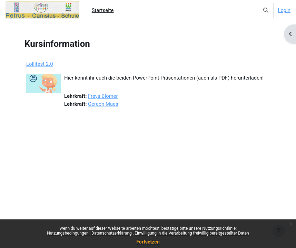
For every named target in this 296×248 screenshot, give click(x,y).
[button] (265, 10)
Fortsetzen (148, 242)
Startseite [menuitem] (103, 10)
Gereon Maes (103, 104)
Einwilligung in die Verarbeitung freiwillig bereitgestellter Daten (192, 233)
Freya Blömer (103, 96)
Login (284, 10)
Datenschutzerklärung (112, 233)
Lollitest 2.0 (39, 64)
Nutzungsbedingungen (68, 233)
